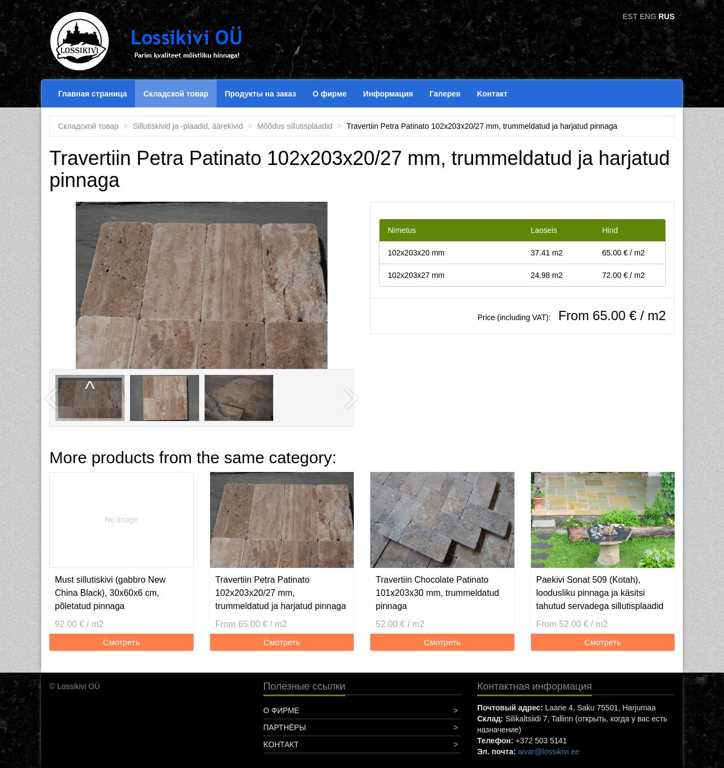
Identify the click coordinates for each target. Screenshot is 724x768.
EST (630, 16)
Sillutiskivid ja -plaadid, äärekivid (188, 126)
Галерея (445, 93)
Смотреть (121, 642)
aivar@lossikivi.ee (548, 751)
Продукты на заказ (260, 93)
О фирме (330, 93)
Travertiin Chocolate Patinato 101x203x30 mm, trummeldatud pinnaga (437, 593)
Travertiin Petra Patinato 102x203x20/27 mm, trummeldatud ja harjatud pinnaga (281, 593)
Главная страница (92, 93)
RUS (666, 16)
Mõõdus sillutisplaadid (294, 126)
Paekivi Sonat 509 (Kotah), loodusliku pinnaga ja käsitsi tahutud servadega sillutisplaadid (600, 593)
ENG (648, 16)
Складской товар (175, 93)
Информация (388, 93)
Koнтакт (492, 93)
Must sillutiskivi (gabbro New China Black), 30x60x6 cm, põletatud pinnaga (110, 593)
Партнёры (284, 727)
